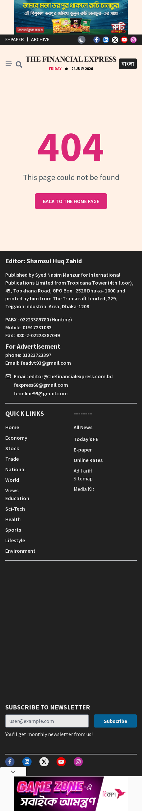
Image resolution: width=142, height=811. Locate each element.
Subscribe (115, 721)
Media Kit (84, 489)
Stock (12, 448)
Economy (16, 437)
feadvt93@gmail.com (46, 362)
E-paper (83, 449)
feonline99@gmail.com (41, 393)
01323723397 (36, 355)
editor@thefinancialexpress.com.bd (71, 376)
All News (83, 427)
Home (12, 427)
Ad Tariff (83, 470)
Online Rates (88, 460)
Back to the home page (71, 201)
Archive (40, 39)
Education (17, 498)
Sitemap (83, 478)
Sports (13, 529)
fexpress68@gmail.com (41, 385)
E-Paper (14, 39)
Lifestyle (15, 540)
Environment (20, 550)
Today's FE (86, 439)
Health (13, 519)
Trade (12, 458)
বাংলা (128, 63)
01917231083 (37, 327)
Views (11, 490)
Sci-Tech (15, 508)
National (15, 469)
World (12, 479)
